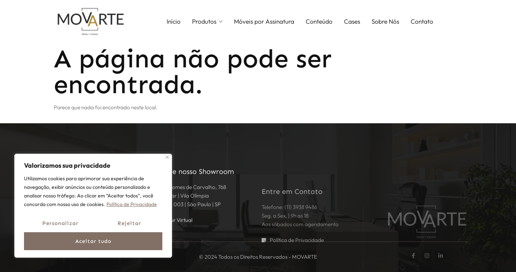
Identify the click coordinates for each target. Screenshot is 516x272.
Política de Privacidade (131, 204)
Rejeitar (129, 223)
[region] (93, 206)
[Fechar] (167, 157)
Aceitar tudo (93, 241)
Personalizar (60, 223)
